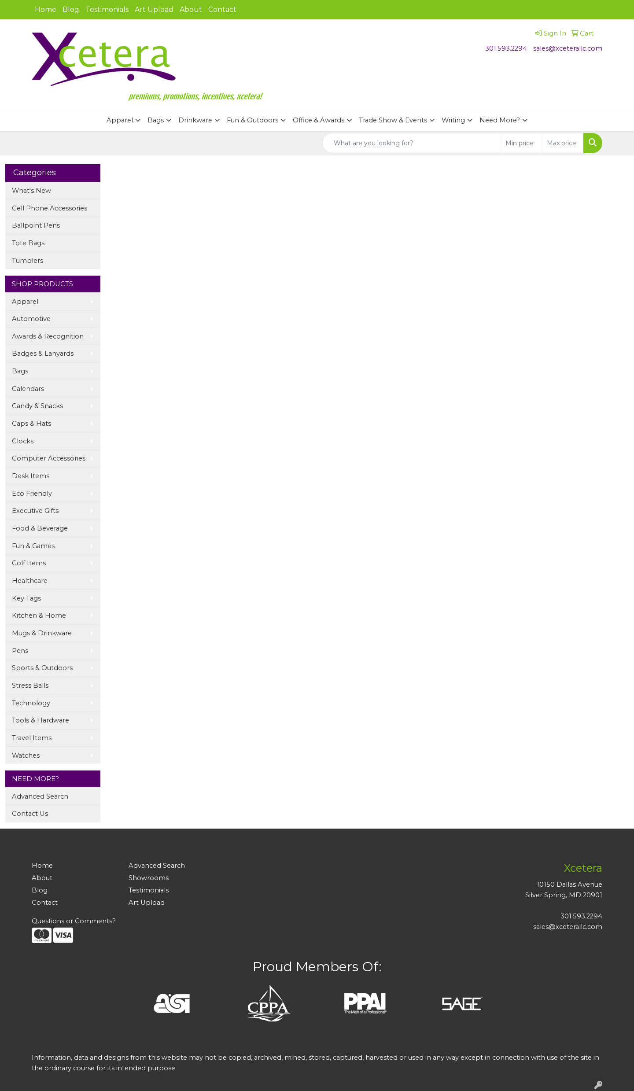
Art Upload (154, 9)
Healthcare (30, 581)
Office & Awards (318, 120)
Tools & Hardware (40, 720)
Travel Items (32, 738)
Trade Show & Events (393, 120)
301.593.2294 (506, 48)
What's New (31, 191)
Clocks (22, 441)
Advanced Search (40, 796)
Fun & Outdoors (252, 120)
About (191, 9)
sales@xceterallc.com (567, 48)
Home (45, 9)
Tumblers (27, 261)
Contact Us (30, 814)
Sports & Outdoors (42, 668)
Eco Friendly (32, 494)
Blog (71, 9)
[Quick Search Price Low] (521, 143)
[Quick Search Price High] (563, 143)
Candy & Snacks (37, 406)
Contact (222, 9)
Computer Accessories (48, 458)
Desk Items (30, 476)
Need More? (499, 120)
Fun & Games (33, 546)
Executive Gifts (35, 511)
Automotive (31, 319)
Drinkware (195, 120)
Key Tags (26, 598)
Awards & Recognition (48, 336)
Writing (453, 120)
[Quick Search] (411, 143)
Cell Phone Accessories (49, 208)
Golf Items (29, 563)
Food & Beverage (40, 528)
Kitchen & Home (39, 615)
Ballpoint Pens (36, 225)
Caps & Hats (31, 424)
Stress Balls (30, 685)
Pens (20, 651)
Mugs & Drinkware (42, 633)
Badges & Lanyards (43, 354)
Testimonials (107, 9)
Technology (31, 703)
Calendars (28, 389)
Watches (26, 755)
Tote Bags (28, 243)
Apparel (120, 120)
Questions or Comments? (74, 921)
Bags (155, 120)
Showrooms (149, 878)
